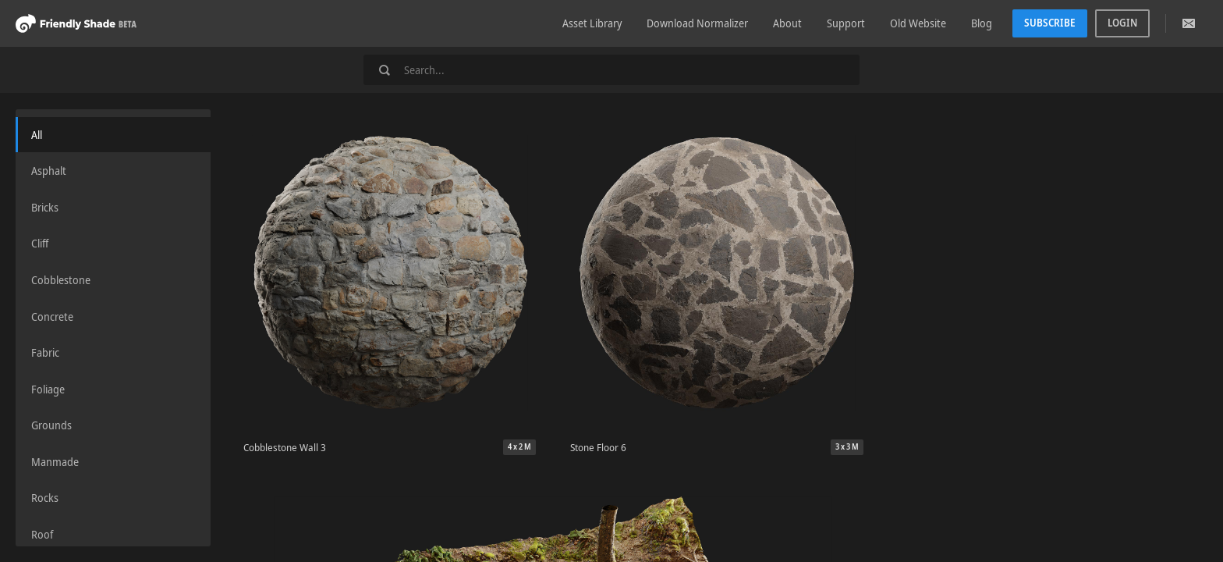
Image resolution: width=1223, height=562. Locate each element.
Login (1122, 23)
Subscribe (1050, 23)
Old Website (918, 23)
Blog (981, 23)
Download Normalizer (697, 23)
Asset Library (592, 23)
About (787, 23)
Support (846, 23)
